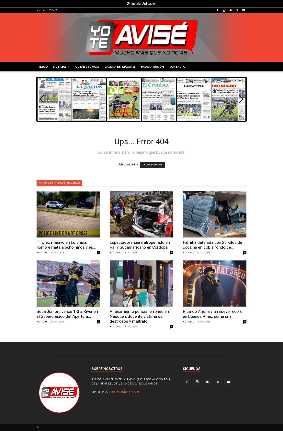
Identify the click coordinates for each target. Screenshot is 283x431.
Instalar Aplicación (141, 3)
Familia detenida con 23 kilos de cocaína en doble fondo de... (212, 245)
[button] (241, 99)
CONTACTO (177, 66)
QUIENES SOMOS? (87, 66)
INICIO (43, 66)
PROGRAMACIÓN (152, 66)
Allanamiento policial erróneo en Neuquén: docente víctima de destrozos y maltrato (139, 316)
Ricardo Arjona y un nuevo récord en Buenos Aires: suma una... (213, 314)
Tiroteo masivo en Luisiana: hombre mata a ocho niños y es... (66, 245)
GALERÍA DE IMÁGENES (120, 66)
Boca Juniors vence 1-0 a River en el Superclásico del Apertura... (67, 314)
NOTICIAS (61, 66)
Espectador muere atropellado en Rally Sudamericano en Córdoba (140, 245)
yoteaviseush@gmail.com (125, 392)
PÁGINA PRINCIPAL (152, 164)
